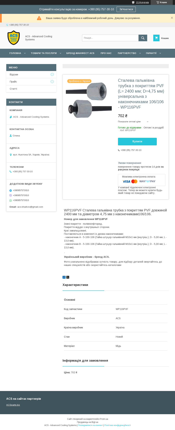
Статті (13, 88)
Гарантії (151, 53)
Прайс (13, 81)
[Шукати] (143, 38)
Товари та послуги (44, 53)
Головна (15, 53)
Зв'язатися (126, 9)
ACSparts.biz (13, 405)
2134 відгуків (142, 2)
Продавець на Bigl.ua (87, 422)
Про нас (106, 53)
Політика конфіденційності (117, 425)
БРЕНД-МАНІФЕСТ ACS (80, 53)
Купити (137, 141)
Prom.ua (104, 419)
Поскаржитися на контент (90, 425)
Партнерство (127, 53)
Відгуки (14, 74)
